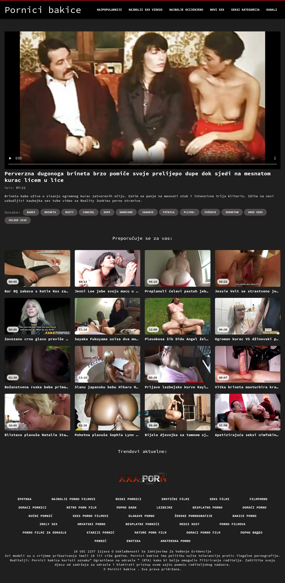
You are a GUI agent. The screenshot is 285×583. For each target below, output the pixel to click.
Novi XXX (217, 10)
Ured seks (255, 212)
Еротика (24, 499)
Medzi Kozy (189, 524)
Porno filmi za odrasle (45, 532)
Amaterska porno (175, 541)
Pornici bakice (122, 569)
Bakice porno (244, 516)
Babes (31, 212)
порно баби (127, 507)
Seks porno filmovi (91, 516)
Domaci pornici (32, 507)
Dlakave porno (142, 516)
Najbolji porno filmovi (74, 499)
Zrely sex (48, 524)
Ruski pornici (129, 499)
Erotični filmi (175, 499)
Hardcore (126, 212)
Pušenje (210, 212)
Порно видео (251, 532)
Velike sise (18, 220)
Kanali (271, 10)
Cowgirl (88, 212)
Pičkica (168, 212)
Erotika (133, 541)
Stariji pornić (101, 532)
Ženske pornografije (193, 516)
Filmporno (258, 499)
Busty (69, 212)
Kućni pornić (40, 516)
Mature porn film (150, 532)
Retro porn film (81, 507)
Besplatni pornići (143, 524)
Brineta (50, 212)
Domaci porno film (203, 532)
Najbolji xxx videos (146, 10)
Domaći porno (255, 507)
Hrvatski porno (92, 524)
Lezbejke (165, 507)
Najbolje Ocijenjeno (186, 10)
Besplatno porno (208, 507)
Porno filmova (233, 524)
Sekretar (232, 212)
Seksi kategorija (245, 10)
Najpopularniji (109, 10)
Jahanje (147, 212)
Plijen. (189, 212)
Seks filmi (220, 499)
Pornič (101, 541)
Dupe (107, 212)
